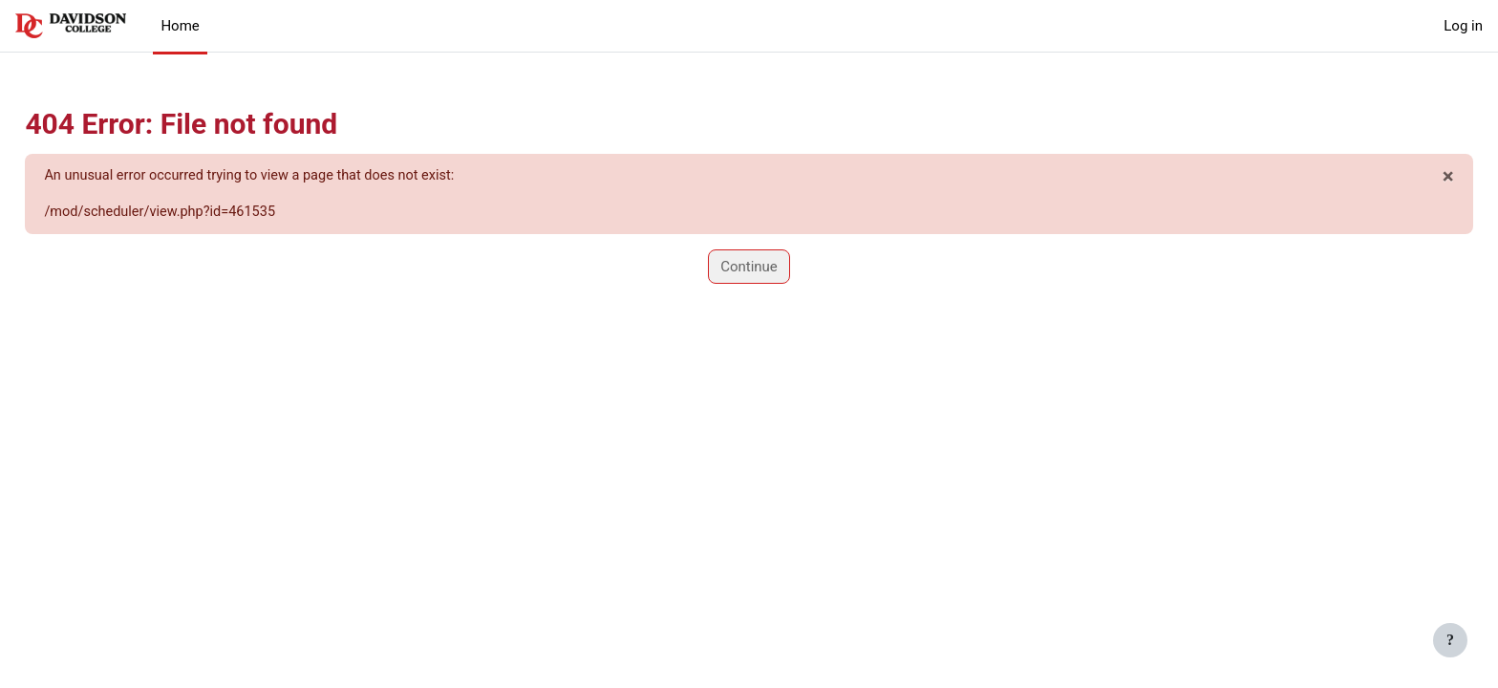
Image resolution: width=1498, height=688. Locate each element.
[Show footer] (1450, 640)
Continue (749, 267)
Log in (1463, 25)
